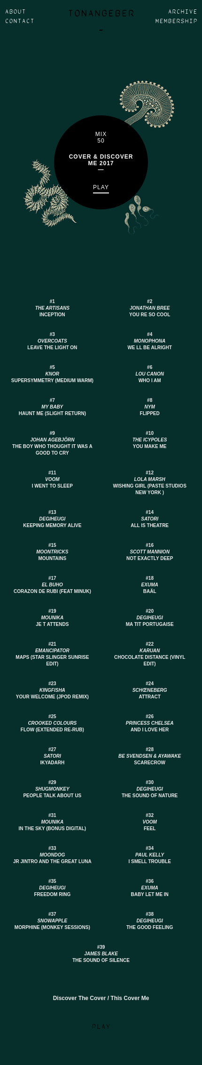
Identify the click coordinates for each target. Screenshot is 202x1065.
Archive (182, 12)
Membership (176, 21)
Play (101, 187)
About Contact (19, 16)
